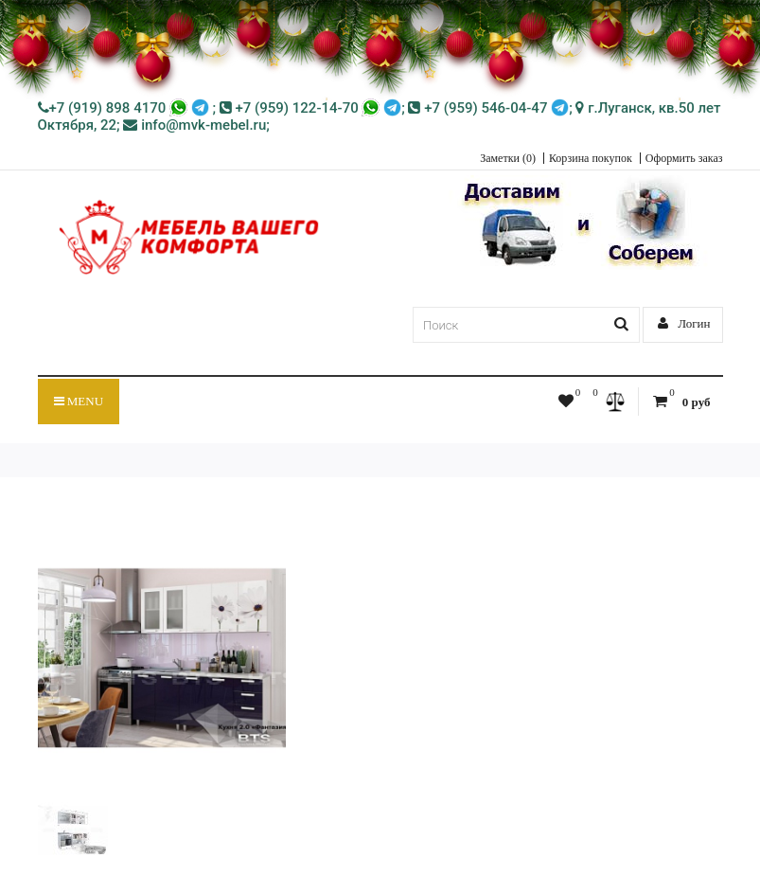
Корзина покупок (590, 158)
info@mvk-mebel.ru (194, 125)
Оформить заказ (684, 158)
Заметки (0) (508, 158)
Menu (79, 401)
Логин (684, 323)
